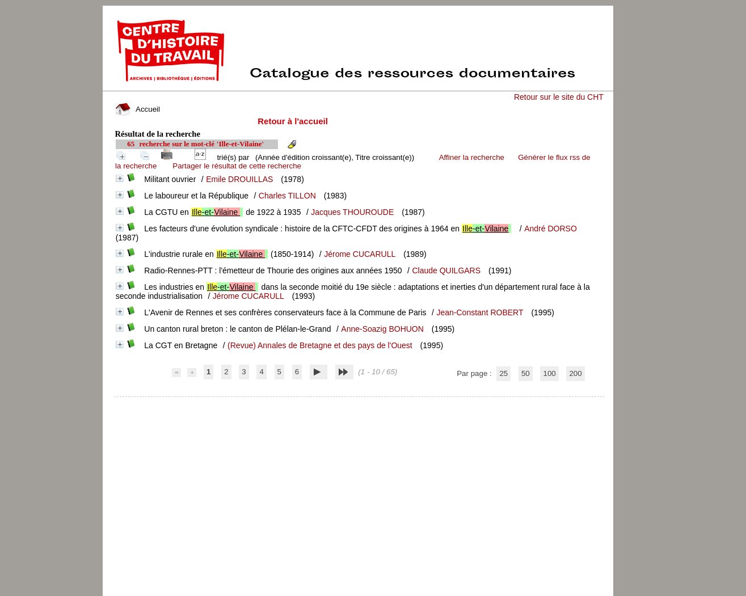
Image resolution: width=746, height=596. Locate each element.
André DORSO (550, 228)
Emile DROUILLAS (239, 179)
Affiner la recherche (471, 157)
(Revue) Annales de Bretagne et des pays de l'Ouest (319, 345)
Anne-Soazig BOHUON (382, 328)
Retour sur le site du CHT (559, 97)
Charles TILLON (287, 195)
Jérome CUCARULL (359, 254)
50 (525, 373)
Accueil (137, 109)
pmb (359, 404)
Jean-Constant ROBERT (479, 312)
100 (549, 373)
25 (503, 373)
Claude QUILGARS (446, 270)
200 (575, 373)
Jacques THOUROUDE (352, 212)
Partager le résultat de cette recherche (236, 166)
